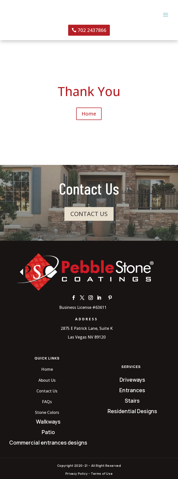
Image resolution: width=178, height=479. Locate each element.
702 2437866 (92, 30)
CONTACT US (89, 214)
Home (89, 113)
